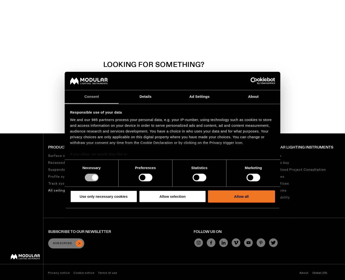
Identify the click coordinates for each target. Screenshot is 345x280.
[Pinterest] (261, 242)
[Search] (318, 12)
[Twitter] (273, 242)
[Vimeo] (236, 242)
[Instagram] (199, 242)
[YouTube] (248, 242)
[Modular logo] (25, 258)
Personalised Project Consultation (296, 169)
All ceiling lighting (63, 190)
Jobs (254, 3)
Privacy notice (59, 273)
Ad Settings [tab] (199, 97)
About (304, 273)
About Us (271, 3)
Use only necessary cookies (103, 196)
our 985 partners (99, 120)
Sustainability (233, 3)
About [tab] (253, 97)
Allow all (241, 196)
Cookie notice (83, 273)
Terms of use (107, 273)
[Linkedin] (223, 242)
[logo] (14, 12)
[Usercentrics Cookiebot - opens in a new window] (254, 80)
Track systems (60, 183)
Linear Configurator (172, 3)
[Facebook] (211, 242)
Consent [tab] (91, 97)
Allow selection (172, 196)
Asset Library (205, 3)
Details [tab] (146, 97)
